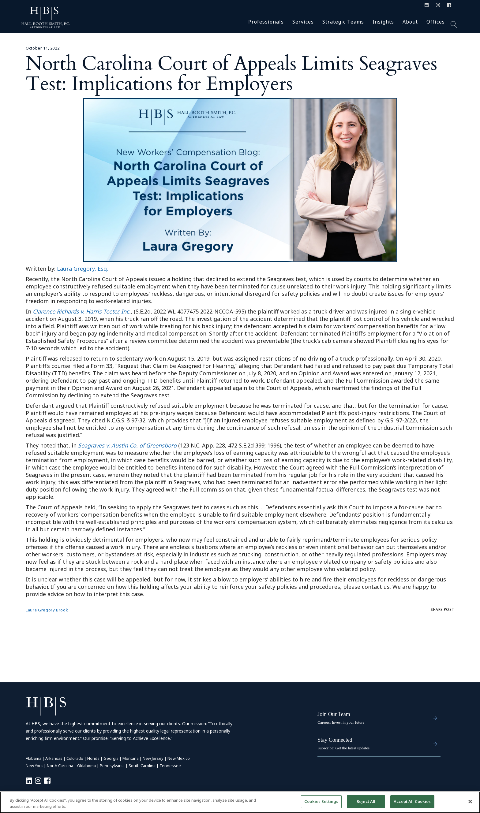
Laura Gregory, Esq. (82, 268)
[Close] (470, 801)
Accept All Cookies (412, 801)
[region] (240, 802)
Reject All (366, 801)
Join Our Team (333, 714)
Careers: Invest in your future (340, 722)
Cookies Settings (321, 801)
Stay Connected (334, 740)
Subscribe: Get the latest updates (343, 748)
